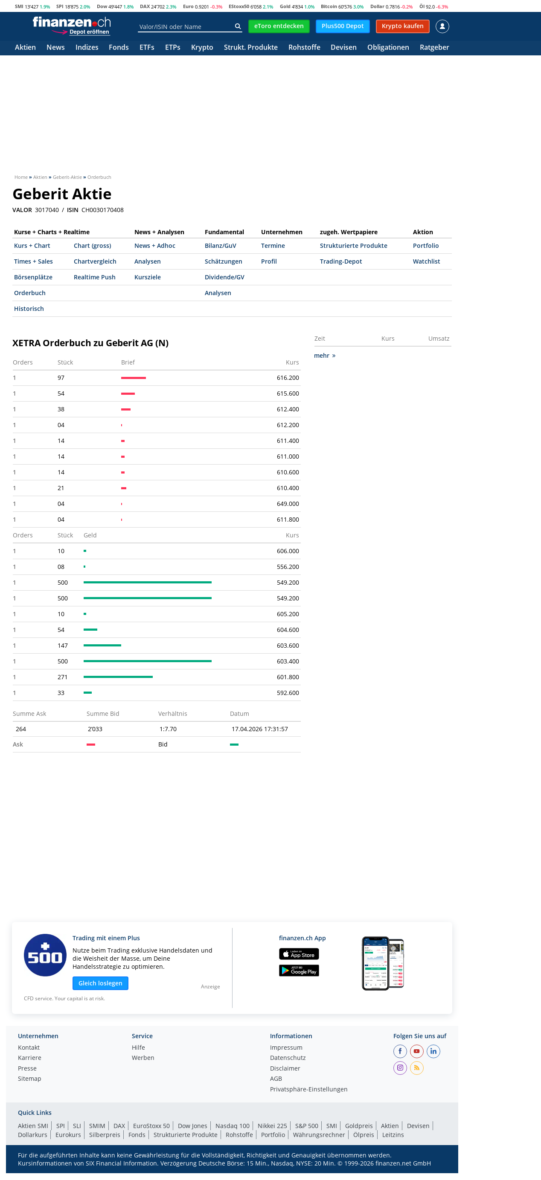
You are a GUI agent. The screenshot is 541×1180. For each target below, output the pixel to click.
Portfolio (426, 245)
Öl (422, 6)
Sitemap (29, 1079)
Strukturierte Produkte (353, 245)
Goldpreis (359, 1126)
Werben (143, 1058)
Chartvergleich (95, 261)
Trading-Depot (341, 261)
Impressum (286, 1048)
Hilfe (138, 1048)
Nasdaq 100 (232, 1126)
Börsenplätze (33, 277)
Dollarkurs (32, 1135)
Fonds (119, 48)
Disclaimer (285, 1068)
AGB (276, 1079)
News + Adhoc (154, 245)
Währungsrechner (319, 1135)
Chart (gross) (92, 245)
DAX (145, 6)
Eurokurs (68, 1135)
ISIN (73, 210)
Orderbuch (30, 293)
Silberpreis (104, 1135)
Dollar (377, 6)
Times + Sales (33, 261)
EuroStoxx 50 (151, 1126)
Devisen (344, 48)
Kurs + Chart (32, 245)
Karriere (29, 1058)
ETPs (172, 48)
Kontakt (29, 1048)
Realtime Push (95, 277)
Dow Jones (192, 1126)
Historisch (29, 308)
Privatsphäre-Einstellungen (309, 1089)
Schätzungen (223, 261)
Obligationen (388, 48)
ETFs (147, 48)
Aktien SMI (33, 1126)
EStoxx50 (239, 6)
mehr (324, 355)
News (56, 48)
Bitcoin (329, 6)
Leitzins (393, 1135)
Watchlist (426, 261)
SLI (77, 1126)
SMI (19, 6)
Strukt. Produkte (251, 48)
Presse (27, 1068)
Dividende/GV (224, 277)
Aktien (25, 48)
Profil (269, 261)
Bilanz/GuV (220, 245)
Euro (188, 6)
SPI (60, 6)
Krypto (202, 48)
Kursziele (147, 277)
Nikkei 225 (272, 1126)
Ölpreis (363, 1135)
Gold (285, 6)
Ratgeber (434, 48)
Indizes (87, 48)
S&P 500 (306, 1126)
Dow (102, 6)
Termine (273, 245)
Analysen (147, 261)
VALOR (22, 210)
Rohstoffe (304, 48)
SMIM (97, 1126)
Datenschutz (288, 1058)
